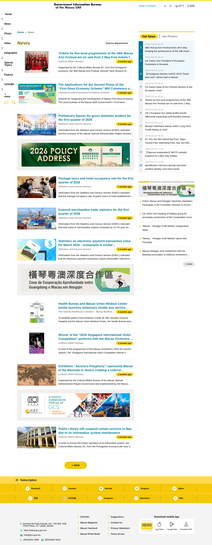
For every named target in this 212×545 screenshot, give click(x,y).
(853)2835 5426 (52, 530)
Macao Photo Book (90, 525)
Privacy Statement (120, 519)
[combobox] (119, 34)
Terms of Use (117, 525)
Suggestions (117, 507)
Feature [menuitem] (117, 14)
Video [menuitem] (62, 14)
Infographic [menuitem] (78, 14)
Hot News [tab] (148, 27)
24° (181, 6)
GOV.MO (84, 507)
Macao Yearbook (89, 519)
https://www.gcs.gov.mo (35, 521)
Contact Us (116, 513)
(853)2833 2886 (31, 530)
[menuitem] (36, 14)
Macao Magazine (89, 513)
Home (20, 23)
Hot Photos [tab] (169, 27)
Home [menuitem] (23, 14)
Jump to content (147, 6)
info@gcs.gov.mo (32, 526)
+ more (188, 255)
